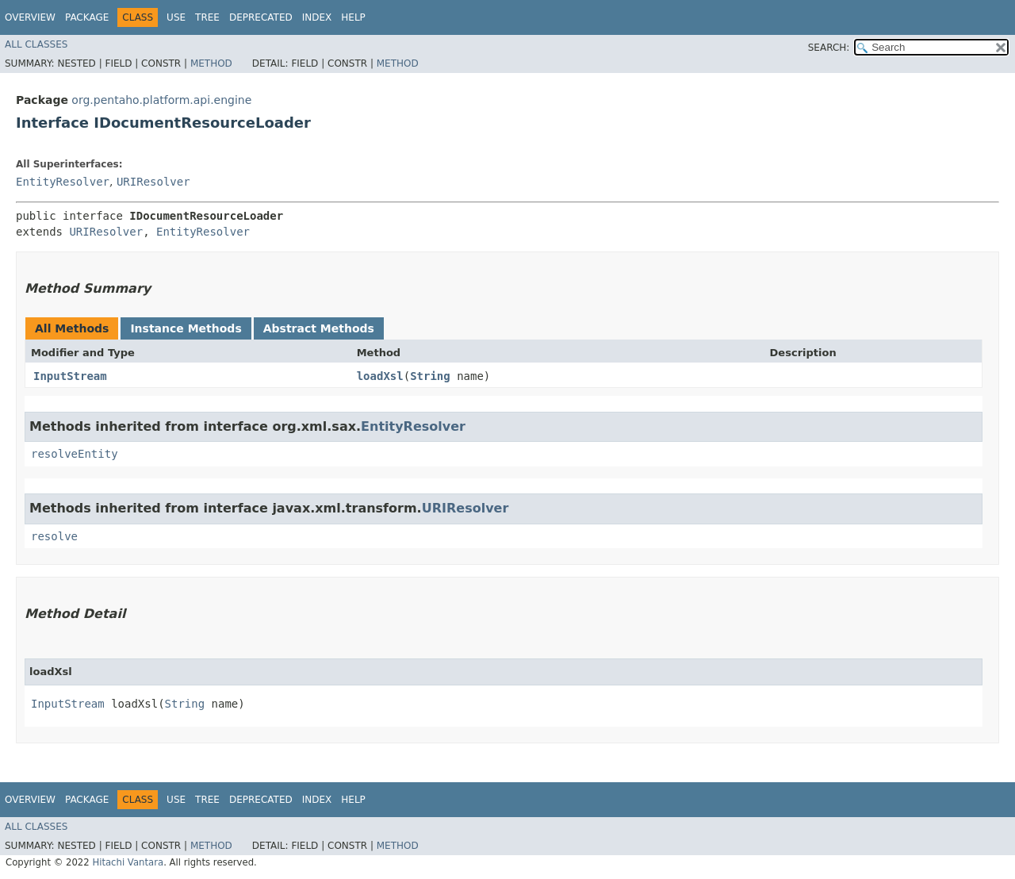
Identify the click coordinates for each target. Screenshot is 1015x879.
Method (211, 63)
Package (87, 17)
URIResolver (153, 181)
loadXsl (380, 376)
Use (176, 17)
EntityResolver (62, 181)
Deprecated (261, 17)
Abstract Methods (318, 328)
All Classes (36, 44)
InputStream (70, 376)
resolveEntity (74, 453)
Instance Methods (185, 328)
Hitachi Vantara (127, 862)
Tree (207, 17)
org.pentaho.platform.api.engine (161, 100)
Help (353, 17)
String (430, 376)
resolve (54, 536)
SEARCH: (829, 47)
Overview (30, 17)
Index (317, 17)
